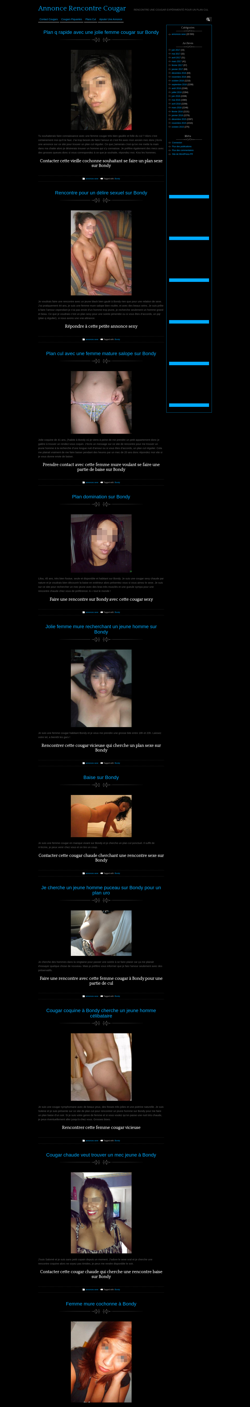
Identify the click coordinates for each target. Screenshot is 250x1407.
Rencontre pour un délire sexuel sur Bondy (101, 192)
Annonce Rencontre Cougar (82, 8)
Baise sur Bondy (101, 777)
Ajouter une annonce (110, 19)
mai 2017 (176, 54)
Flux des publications (181, 146)
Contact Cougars (49, 19)
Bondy (117, 179)
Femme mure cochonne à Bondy (101, 1303)
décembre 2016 (179, 73)
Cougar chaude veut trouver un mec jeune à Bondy (101, 1155)
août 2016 (176, 88)
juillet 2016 (177, 92)
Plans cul (90, 19)
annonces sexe (92, 179)
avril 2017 (176, 57)
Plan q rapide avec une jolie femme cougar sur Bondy (101, 32)
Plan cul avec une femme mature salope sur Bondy (101, 353)
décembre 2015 (179, 119)
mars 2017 (177, 61)
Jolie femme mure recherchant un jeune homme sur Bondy (101, 629)
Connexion (177, 142)
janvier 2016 (177, 115)
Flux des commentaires (183, 150)
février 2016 (177, 111)
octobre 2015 (178, 127)
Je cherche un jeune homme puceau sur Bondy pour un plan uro (101, 890)
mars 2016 (177, 107)
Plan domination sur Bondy (101, 496)
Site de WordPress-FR (182, 154)
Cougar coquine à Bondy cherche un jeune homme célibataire (101, 1013)
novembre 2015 (179, 123)
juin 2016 (176, 96)
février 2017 (177, 65)
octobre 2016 (178, 80)
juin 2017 (176, 50)
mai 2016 (176, 100)
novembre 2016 (179, 77)
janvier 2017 (177, 69)
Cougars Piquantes (71, 19)
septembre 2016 (179, 84)
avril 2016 (176, 104)
